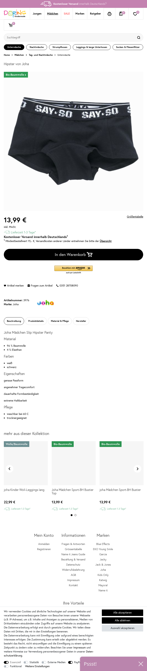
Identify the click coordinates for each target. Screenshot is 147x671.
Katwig (103, 580)
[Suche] (139, 37)
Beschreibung (14, 321)
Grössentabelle (73, 549)
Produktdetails (36, 321)
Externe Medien (56, 662)
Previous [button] (9, 468)
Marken (79, 13)
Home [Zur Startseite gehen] (7, 55)
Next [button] (137, 468)
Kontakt (73, 585)
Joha (103, 569)
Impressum (73, 580)
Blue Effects (103, 544)
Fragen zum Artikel (40, 285)
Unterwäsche (63, 55)
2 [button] (75, 515)
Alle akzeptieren (122, 612)
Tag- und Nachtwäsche (41, 55)
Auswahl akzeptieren (122, 628)
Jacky (103, 559)
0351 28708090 (67, 285)
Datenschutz (73, 564)
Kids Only (103, 575)
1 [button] (72, 515)
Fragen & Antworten (73, 544)
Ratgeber (95, 13)
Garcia (103, 554)
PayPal (77, 662)
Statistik (34, 662)
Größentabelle (135, 216)
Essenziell (15, 662)
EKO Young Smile (103, 549)
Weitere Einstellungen (37, 666)
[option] (73, 3)
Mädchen (52, 13)
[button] (73, 269)
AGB (73, 575)
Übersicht (106, 241)
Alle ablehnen (122, 620)
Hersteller (81, 321)
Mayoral (103, 585)
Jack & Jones (103, 564)
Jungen (37, 13)
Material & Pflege (60, 321)
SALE (67, 13)
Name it (103, 590)
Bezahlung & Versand (73, 559)
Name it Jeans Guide (73, 554)
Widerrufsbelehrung (73, 569)
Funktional (16, 666)
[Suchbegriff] (69, 37)
